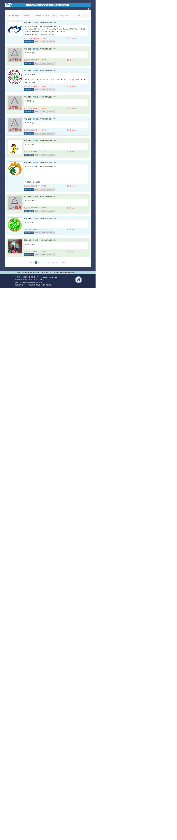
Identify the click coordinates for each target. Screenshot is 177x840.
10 (59, 262)
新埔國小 (36, 22)
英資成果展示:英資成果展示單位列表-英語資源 (48, 5)
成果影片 (38, 15)
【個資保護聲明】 (47, 285)
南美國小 (36, 162)
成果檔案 (54, 15)
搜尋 (78, 16)
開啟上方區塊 (88, 8)
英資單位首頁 (29, 41)
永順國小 (36, 49)
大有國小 (36, 97)
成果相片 (46, 15)
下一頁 (64, 262)
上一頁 (31, 262)
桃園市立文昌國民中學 (30, 277)
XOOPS (50, 277)
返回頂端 (87, 279)
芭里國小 (36, 141)
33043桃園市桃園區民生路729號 (31, 282)
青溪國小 (36, 71)
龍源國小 (36, 218)
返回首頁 (78, 279)
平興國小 (36, 119)
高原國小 (36, 197)
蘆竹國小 (36, 240)
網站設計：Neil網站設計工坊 (9, 281)
